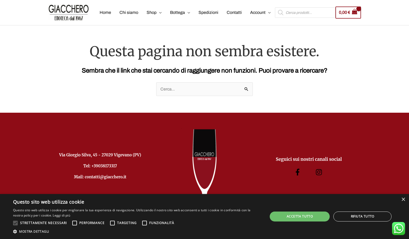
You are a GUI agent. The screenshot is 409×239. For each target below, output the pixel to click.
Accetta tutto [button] (300, 216)
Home (105, 12)
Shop (152, 12)
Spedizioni (208, 12)
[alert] (204, 216)
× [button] (403, 200)
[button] (136, 231)
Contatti (234, 12)
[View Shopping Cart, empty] (348, 13)
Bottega (177, 12)
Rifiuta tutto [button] (362, 216)
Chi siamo (128, 12)
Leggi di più (61, 215)
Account (258, 12)
